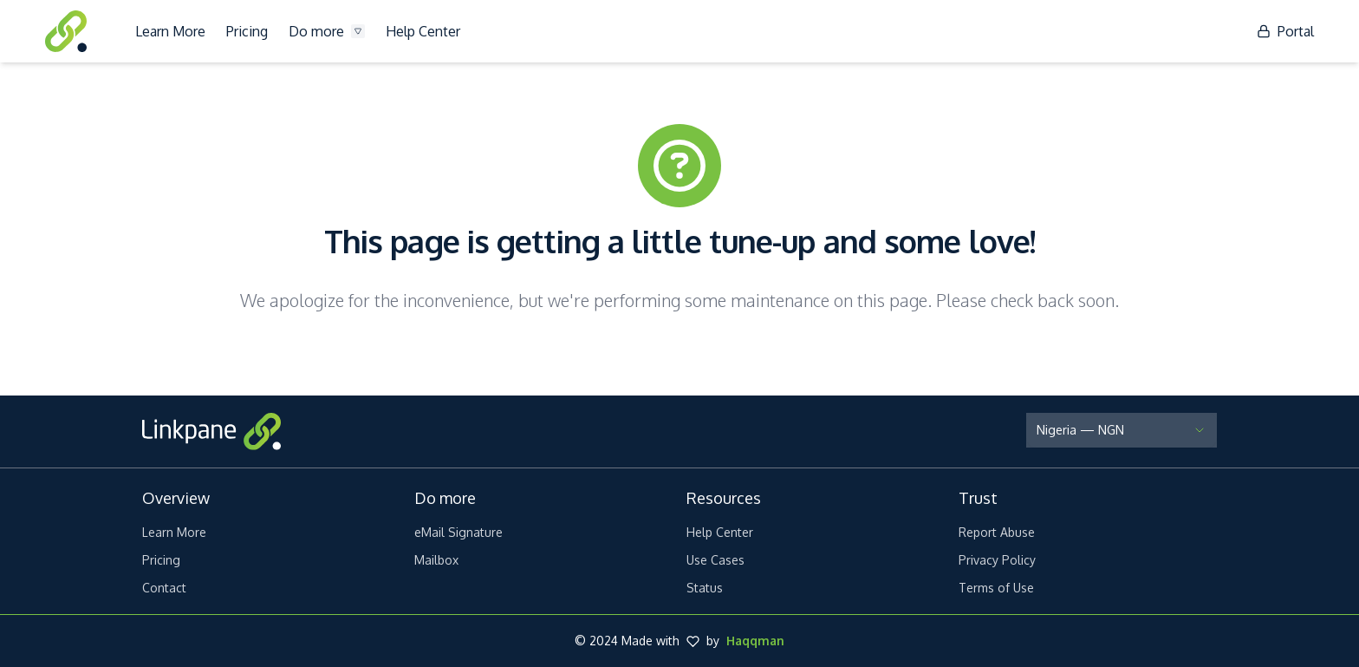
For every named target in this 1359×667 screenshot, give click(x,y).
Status (704, 587)
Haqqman (755, 640)
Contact (164, 587)
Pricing (247, 31)
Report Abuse (997, 532)
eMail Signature (458, 532)
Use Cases (715, 560)
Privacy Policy (997, 560)
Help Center (423, 31)
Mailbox (436, 560)
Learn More (170, 31)
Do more (327, 31)
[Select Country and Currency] (1121, 430)
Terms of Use (996, 587)
